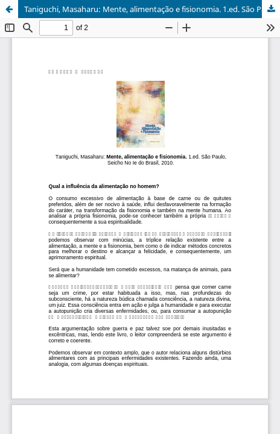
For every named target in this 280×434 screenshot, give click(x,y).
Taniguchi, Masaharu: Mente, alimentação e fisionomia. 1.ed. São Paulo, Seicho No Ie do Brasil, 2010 (152, 9)
